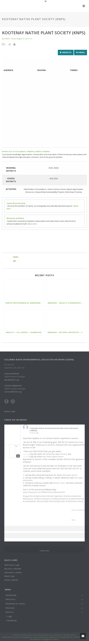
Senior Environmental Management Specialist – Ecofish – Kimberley (24, 303)
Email (80, 52)
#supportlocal (29, 496)
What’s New (9, 576)
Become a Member (12, 569)
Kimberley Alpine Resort (56, 454)
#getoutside (40, 496)
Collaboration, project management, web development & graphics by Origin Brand (37, 637)
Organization (29, 25)
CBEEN (7, 38)
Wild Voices (10, 599)
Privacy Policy (69, 635)
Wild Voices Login (11, 565)
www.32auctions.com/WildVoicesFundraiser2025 (44, 492)
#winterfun (63, 498)
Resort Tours (59, 483)
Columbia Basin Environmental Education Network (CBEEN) (54, 429)
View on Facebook (78, 510)
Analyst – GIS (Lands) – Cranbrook (24, 332)
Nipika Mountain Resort (67, 475)
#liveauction (28, 498)
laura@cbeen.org (11, 379)
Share (74, 520)
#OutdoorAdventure (72, 496)
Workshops (11, 620)
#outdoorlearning (76, 498)
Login (9, 616)
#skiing (55, 498)
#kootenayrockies (57, 501)
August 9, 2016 (23, 38)
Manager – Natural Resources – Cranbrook (67, 332)
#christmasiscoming (74, 501)
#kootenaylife (43, 501)
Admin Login (9, 411)
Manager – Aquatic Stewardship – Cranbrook (67, 303)
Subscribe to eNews (13, 572)
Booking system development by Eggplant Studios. (58, 638)
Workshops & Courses (15, 603)
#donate (50, 496)
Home (19, 25)
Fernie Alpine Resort (55, 456)
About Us (10, 612)
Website (66, 52)
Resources (10, 608)
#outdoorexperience (43, 498)
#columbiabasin (30, 501)
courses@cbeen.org (13, 391)
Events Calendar (11, 580)
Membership (11, 595)
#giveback (58, 496)
